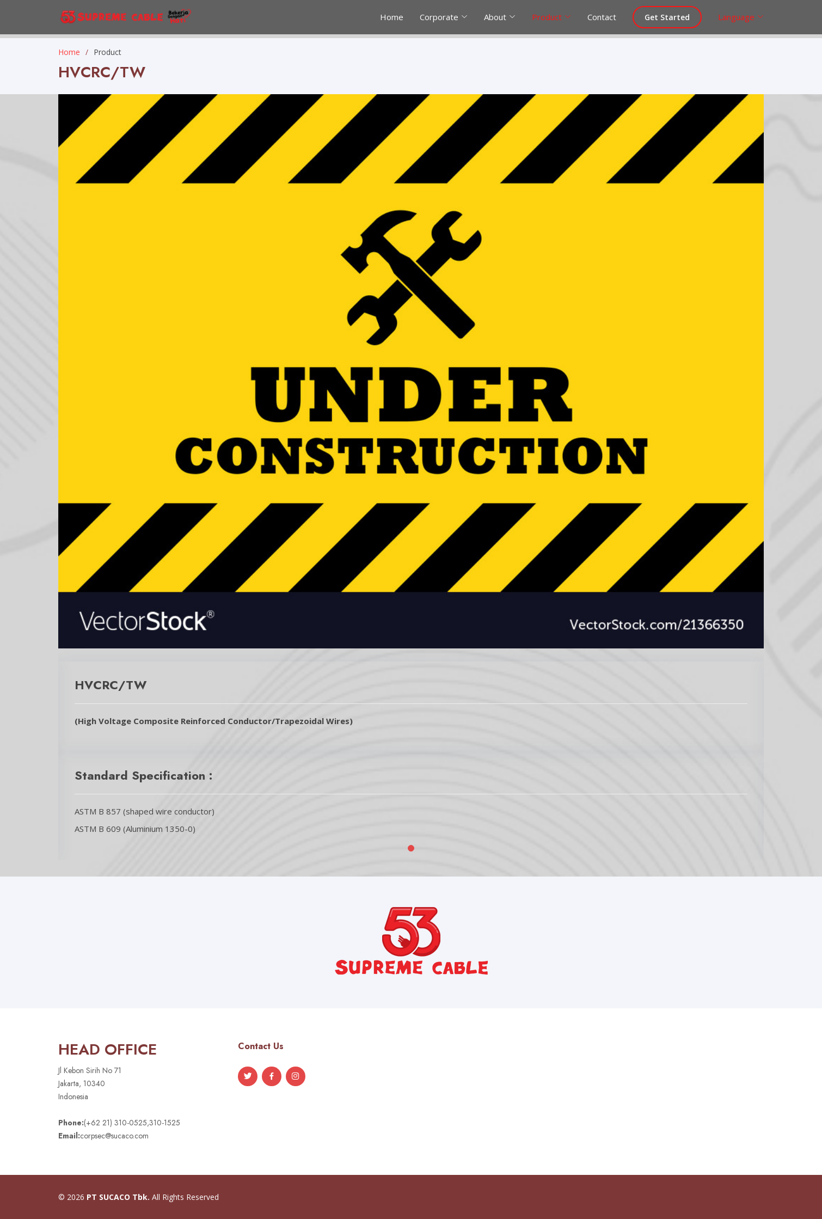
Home (391, 16)
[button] (411, 848)
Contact (601, 16)
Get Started (667, 17)
